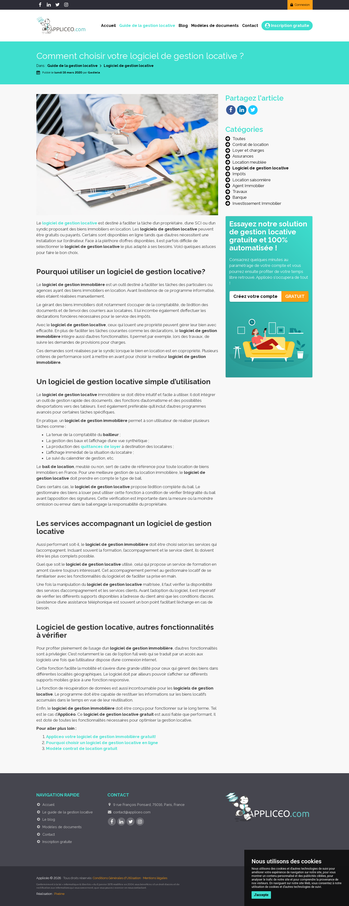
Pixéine (59, 894)
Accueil (108, 25)
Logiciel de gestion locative (129, 66)
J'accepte (261, 895)
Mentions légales (155, 878)
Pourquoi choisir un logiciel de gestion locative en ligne (102, 742)
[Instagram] (67, 5)
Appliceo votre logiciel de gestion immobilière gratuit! (101, 736)
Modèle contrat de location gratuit (81, 748)
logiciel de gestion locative (69, 223)
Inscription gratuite (287, 25)
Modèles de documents (215, 25)
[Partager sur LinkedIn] (241, 109)
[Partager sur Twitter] (252, 109)
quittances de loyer (101, 446)
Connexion (300, 5)
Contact (250, 25)
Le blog (48, 819)
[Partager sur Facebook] (230, 109)
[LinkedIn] (49, 5)
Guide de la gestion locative (147, 25)
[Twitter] (58, 5)
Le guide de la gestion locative (67, 812)
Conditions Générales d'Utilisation (117, 878)
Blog (183, 25)
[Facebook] (40, 5)
